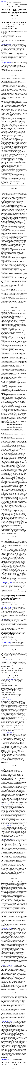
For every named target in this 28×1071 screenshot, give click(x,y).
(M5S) (13, 62)
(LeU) (14, 839)
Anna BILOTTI (6, 659)
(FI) (12, 804)
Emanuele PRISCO (7, 928)
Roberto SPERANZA (7, 839)
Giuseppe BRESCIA (10, 679)
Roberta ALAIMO (6, 62)
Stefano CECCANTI (7, 582)
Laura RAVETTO (6, 804)
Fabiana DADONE (6, 1021)
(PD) (14, 582)
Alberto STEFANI (10, 26)
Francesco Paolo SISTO (8, 965)
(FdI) (13, 928)
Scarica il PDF (4, 1)
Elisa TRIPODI (6, 619)
